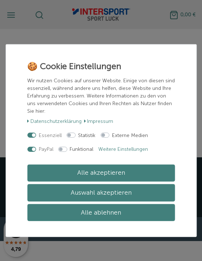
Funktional (81, 149)
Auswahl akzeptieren (101, 192)
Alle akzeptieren (101, 173)
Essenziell (50, 135)
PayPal (46, 149)
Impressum (99, 121)
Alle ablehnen (101, 212)
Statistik (86, 135)
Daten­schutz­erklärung (54, 121)
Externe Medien (130, 135)
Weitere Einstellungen (123, 149)
